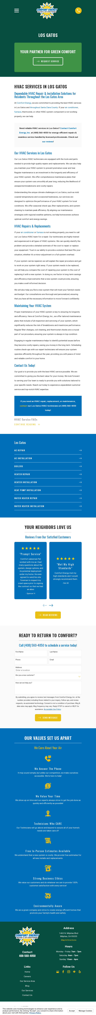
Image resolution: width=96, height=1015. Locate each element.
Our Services (27, 990)
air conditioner (71, 107)
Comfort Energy (24, 102)
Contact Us (27, 995)
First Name (19, 652)
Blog (27, 986)
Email (52, 660)
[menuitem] (48, 451)
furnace (17, 111)
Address (19, 668)
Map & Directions (68, 940)
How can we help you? (24, 683)
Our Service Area (27, 981)
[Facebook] (63, 972)
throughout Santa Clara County (44, 107)
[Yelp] (79, 972)
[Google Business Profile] (57, 972)
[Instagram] (68, 972)
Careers (27, 976)
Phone (18, 660)
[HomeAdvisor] (74, 972)
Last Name (54, 652)
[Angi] (68, 977)
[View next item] (51, 606)
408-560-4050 (27, 956)
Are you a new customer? (25, 676)
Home (27, 972)
